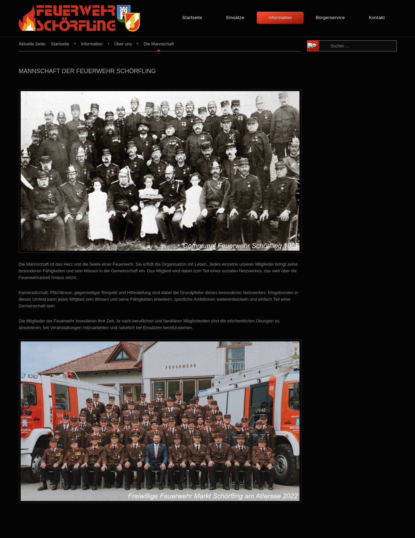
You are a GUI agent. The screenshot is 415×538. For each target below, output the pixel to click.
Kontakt (377, 17)
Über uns (123, 43)
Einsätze (235, 17)
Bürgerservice (330, 17)
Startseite (192, 17)
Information (280, 17)
